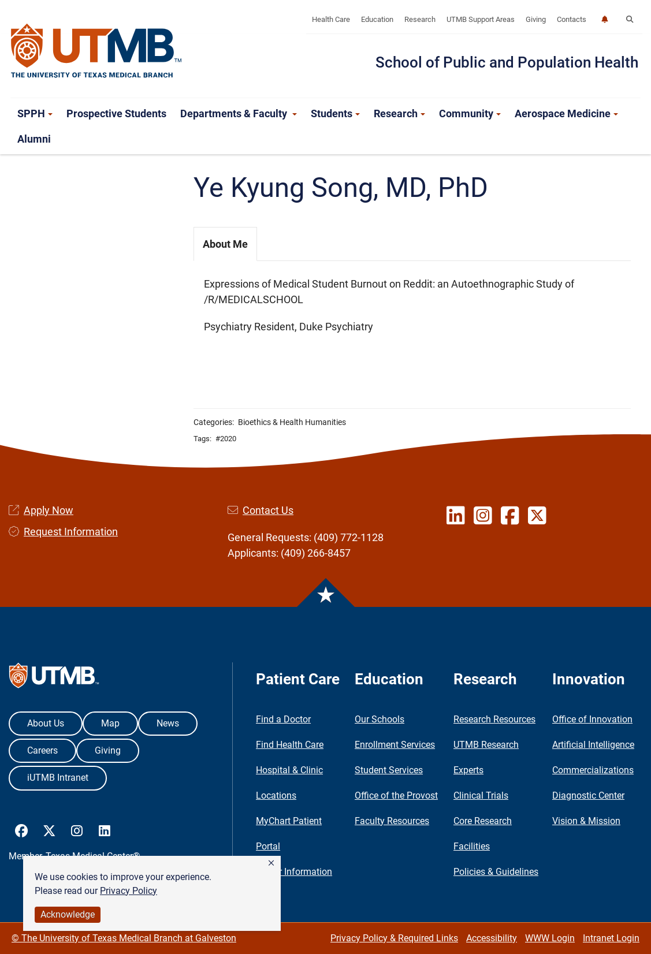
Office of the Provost (396, 795)
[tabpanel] (412, 311)
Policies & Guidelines (495, 871)
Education (377, 19)
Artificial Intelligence (593, 744)
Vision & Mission (586, 820)
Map (110, 723)
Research (420, 19)
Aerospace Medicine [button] (566, 113)
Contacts (571, 19)
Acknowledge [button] (67, 914)
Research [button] (399, 113)
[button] (271, 863)
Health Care (331, 19)
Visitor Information (294, 871)
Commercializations (593, 770)
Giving (536, 19)
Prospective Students (116, 113)
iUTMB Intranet (57, 777)
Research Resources (494, 719)
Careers (42, 750)
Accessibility (491, 938)
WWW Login (550, 938)
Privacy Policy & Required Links (394, 938)
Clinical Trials (480, 795)
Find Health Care (289, 744)
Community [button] (470, 113)
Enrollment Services (395, 744)
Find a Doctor (283, 719)
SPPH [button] (35, 113)
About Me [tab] (225, 244)
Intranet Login (611, 938)
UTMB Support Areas (481, 19)
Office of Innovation (592, 719)
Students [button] (335, 113)
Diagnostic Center (588, 795)
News (168, 723)
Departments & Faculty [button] (238, 113)
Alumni (34, 139)
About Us (45, 723)
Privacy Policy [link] (128, 890)
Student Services (389, 770)
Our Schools (379, 719)
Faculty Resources (392, 820)
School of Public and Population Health (506, 62)
